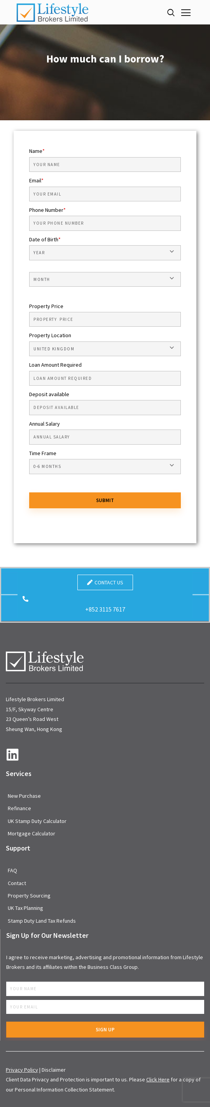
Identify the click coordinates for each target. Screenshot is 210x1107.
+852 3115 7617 (105, 609)
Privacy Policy (22, 1069)
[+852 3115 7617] (25, 599)
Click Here (158, 1079)
